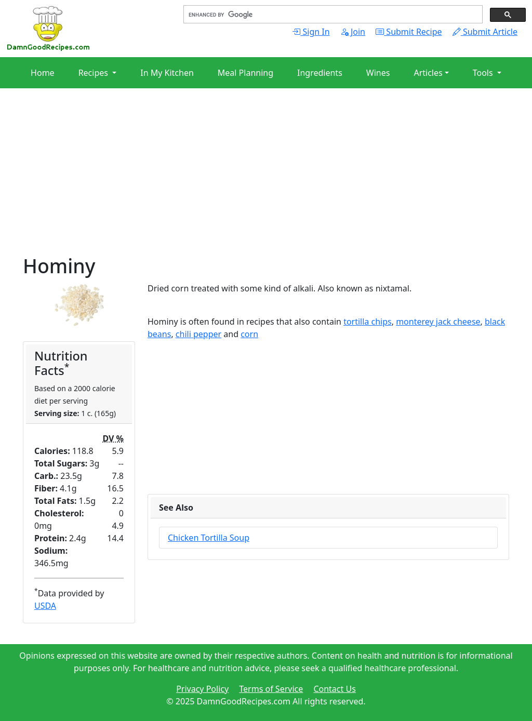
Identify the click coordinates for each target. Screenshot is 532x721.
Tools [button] (484, 72)
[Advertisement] (266, 182)
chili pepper (198, 334)
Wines (378, 72)
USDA (45, 605)
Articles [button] (428, 72)
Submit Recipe (409, 31)
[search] (332, 14)
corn (249, 334)
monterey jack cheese (438, 321)
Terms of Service (271, 689)
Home (43, 72)
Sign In (310, 31)
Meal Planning (245, 72)
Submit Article (485, 31)
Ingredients (319, 72)
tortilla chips (367, 321)
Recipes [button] (94, 72)
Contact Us (334, 689)
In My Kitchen (167, 72)
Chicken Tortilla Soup (208, 537)
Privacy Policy (202, 689)
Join (352, 31)
